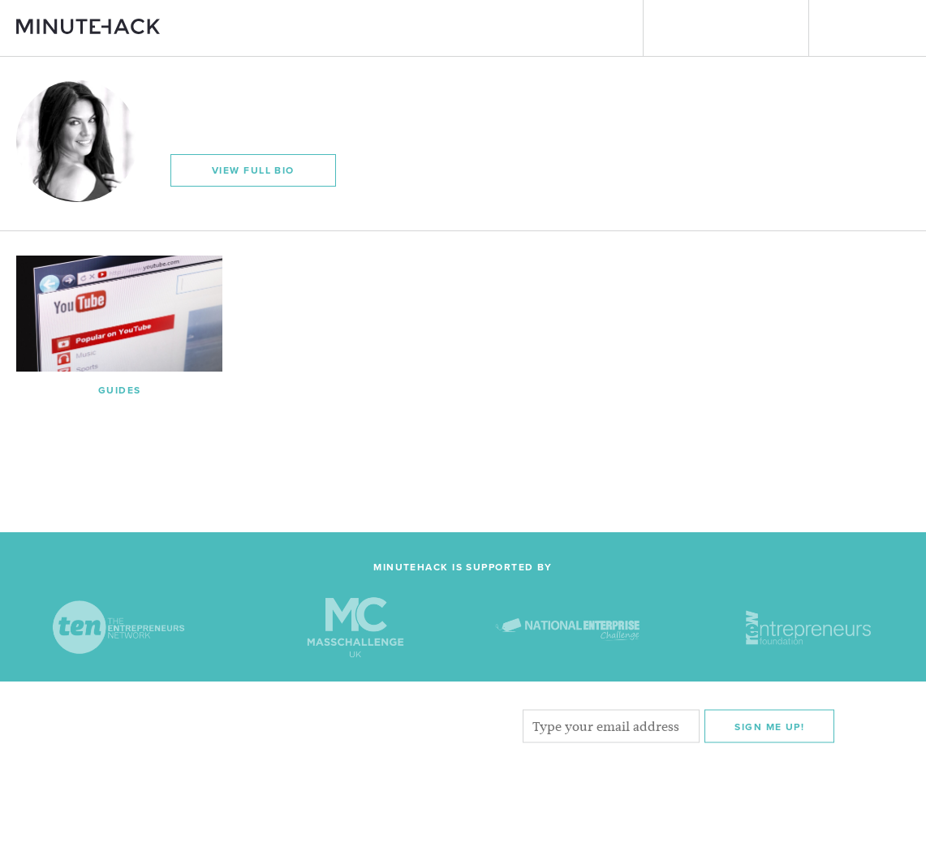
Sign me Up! (769, 726)
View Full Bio (253, 170)
